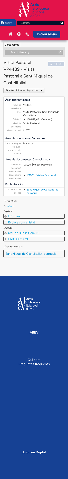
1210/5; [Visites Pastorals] (41, 175)
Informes (12, 216)
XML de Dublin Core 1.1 (21, 233)
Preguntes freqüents (34, 364)
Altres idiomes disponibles (25, 90)
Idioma (18, 34)
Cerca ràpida (12, 44)
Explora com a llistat (19, 222)
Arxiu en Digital (34, 452)
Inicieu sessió (47, 34)
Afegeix (11, 206)
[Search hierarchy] (34, 52)
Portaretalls (27, 34)
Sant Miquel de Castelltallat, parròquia (30, 254)
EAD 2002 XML (16, 239)
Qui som (34, 360)
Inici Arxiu (10, 34)
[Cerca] (40, 23)
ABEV (34, 332)
